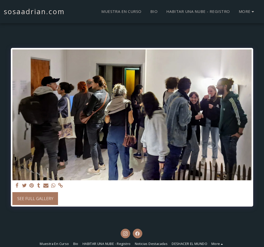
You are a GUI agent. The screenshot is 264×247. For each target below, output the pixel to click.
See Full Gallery (35, 198)
